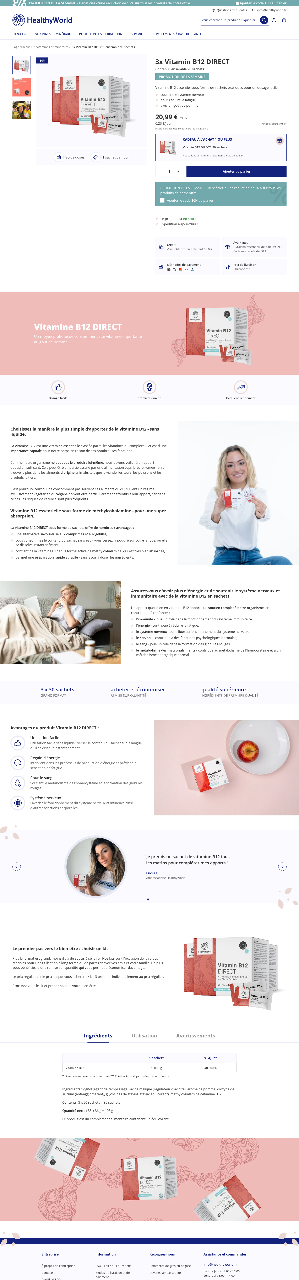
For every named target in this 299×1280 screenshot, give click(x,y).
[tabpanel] (149, 1082)
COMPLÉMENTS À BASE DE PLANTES (178, 34)
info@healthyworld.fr (269, 10)
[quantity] (169, 171)
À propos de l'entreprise (58, 1266)
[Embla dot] (148, 899)
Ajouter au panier (236, 171)
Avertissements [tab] (195, 1035)
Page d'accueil (22, 47)
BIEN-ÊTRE (19, 34)
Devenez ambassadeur (165, 1273)
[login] (274, 20)
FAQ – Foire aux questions (113, 1266)
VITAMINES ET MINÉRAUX (53, 34)
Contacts (48, 1273)
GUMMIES (137, 34)
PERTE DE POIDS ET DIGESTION (100, 34)
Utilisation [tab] (144, 1035)
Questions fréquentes (229, 10)
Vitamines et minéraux (52, 47)
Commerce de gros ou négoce (170, 1266)
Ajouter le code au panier (263, 3)
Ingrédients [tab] (98, 1035)
